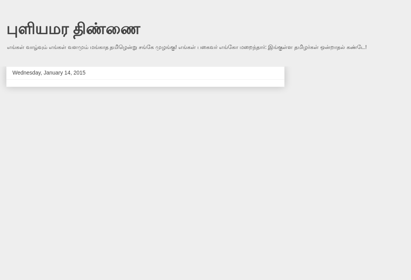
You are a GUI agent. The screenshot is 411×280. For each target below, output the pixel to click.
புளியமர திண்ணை (73, 28)
